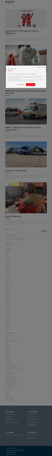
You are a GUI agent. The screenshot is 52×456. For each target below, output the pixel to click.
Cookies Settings (20, 84)
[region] (26, 76)
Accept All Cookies (30, 84)
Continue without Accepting (41, 67)
